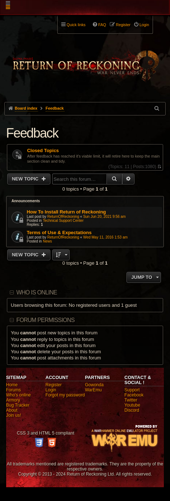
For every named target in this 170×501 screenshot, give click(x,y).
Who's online (18, 395)
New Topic (26, 179)
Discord (131, 410)
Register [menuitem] (123, 25)
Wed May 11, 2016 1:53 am (105, 237)
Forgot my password (65, 395)
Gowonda (94, 384)
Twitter (130, 400)
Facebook (134, 395)
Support (132, 389)
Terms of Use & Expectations (59, 232)
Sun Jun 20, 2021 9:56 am (104, 217)
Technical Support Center (63, 221)
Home (12, 384)
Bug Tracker (18, 405)
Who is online (36, 292)
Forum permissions (45, 320)
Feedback (32, 133)
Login (51, 389)
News (47, 241)
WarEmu (93, 389)
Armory (13, 400)
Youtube (132, 405)
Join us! (13, 415)
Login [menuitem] (144, 25)
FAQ (102, 25)
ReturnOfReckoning (63, 217)
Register (54, 384)
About (11, 410)
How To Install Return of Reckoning (66, 212)
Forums (13, 389)
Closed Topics (43, 150)
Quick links (76, 25)
